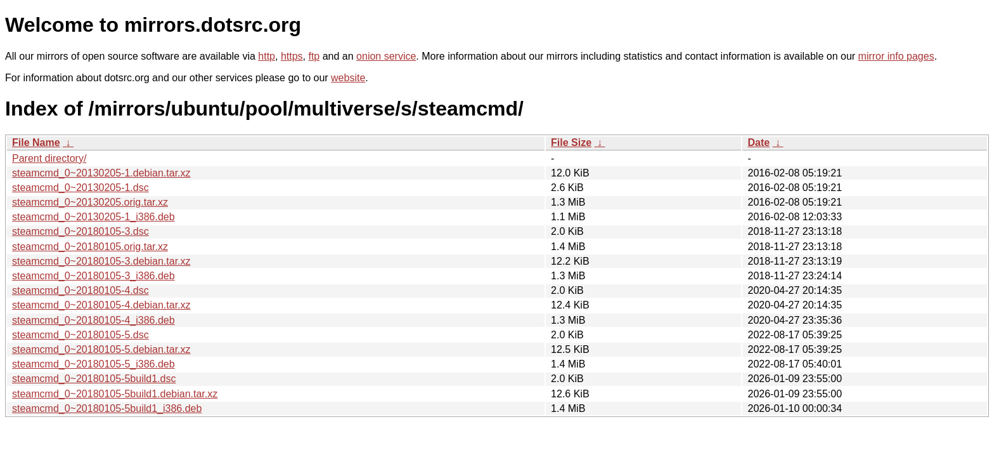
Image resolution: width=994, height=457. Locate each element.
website (348, 77)
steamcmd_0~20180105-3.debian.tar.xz (101, 261)
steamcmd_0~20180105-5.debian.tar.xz (101, 349)
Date (758, 142)
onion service (386, 56)
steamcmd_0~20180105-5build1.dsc (94, 378)
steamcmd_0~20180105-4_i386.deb (93, 320)
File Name (36, 142)
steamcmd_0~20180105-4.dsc (80, 290)
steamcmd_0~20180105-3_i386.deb (93, 275)
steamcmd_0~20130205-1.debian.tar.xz (101, 173)
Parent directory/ (49, 158)
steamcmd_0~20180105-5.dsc (80, 334)
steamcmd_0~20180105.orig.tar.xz (90, 246)
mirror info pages (896, 56)
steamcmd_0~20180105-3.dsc (80, 231)
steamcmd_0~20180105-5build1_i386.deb (107, 408)
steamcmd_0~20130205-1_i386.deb (93, 216)
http (266, 56)
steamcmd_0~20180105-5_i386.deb (93, 364)
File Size (571, 142)
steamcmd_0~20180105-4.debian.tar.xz (101, 305)
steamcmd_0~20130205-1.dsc (80, 187)
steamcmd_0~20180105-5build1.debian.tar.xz (114, 393)
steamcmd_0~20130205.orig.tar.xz (90, 202)
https (292, 56)
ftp (314, 56)
